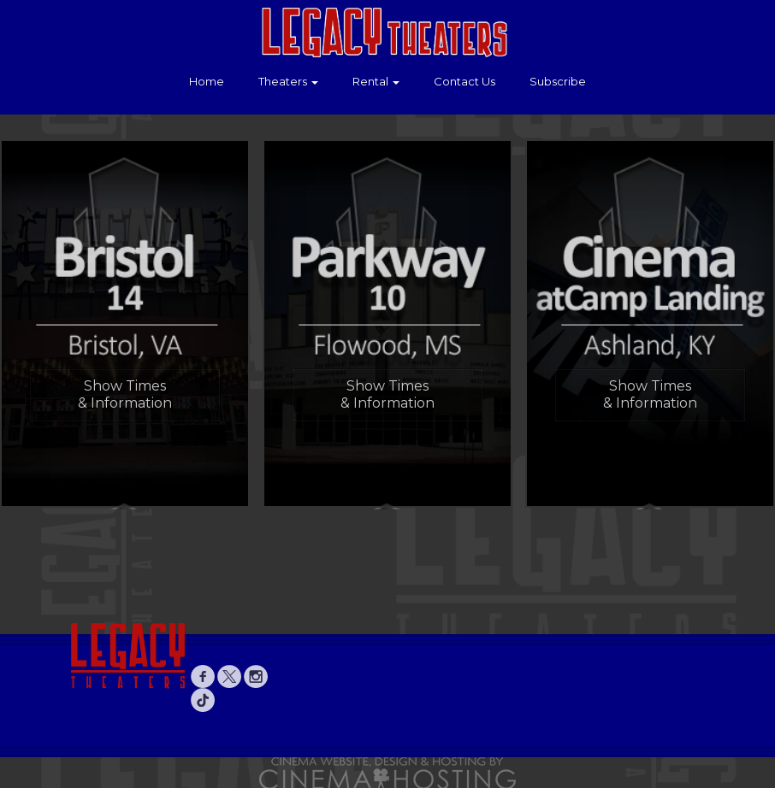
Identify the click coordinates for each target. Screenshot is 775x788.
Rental (375, 81)
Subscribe (557, 81)
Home (206, 81)
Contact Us (464, 81)
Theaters (288, 81)
